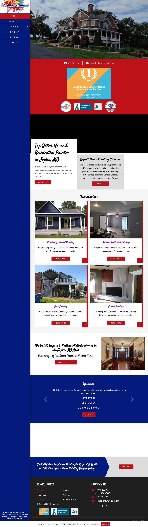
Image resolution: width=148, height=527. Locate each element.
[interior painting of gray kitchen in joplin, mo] (116, 203)
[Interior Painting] (140, 260)
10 (98, 408)
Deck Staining (60, 306)
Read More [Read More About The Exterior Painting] (61, 259)
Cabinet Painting (116, 306)
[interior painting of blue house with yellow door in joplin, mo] (61, 203)
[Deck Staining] (85, 324)
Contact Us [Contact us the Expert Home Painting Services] (100, 184)
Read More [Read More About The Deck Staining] (61, 323)
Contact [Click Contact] (126, 467)
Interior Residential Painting (115, 242)
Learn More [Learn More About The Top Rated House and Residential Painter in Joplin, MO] (43, 182)
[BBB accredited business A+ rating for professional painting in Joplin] (88, 106)
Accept (105, 524)
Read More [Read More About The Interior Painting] (116, 259)
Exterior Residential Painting (60, 242)
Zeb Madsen (89, 402)
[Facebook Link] (103, 506)
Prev (46, 400)
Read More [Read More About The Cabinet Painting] (116, 323)
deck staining (112, 171)
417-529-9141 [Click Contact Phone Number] (74, 63)
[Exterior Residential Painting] (85, 260)
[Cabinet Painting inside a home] (140, 324)
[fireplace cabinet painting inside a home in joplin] (116, 267)
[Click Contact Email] (107, 501)
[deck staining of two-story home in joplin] (61, 267)
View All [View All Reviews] (89, 414)
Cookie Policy (94, 524)
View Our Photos (66, 362)
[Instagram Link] (107, 506)
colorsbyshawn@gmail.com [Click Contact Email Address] (102, 63)
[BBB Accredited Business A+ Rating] (65, 510)
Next (132, 400)
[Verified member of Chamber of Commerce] (110, 106)
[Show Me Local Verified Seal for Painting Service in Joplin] (66, 106)
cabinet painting (86, 175)
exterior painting (97, 171)
